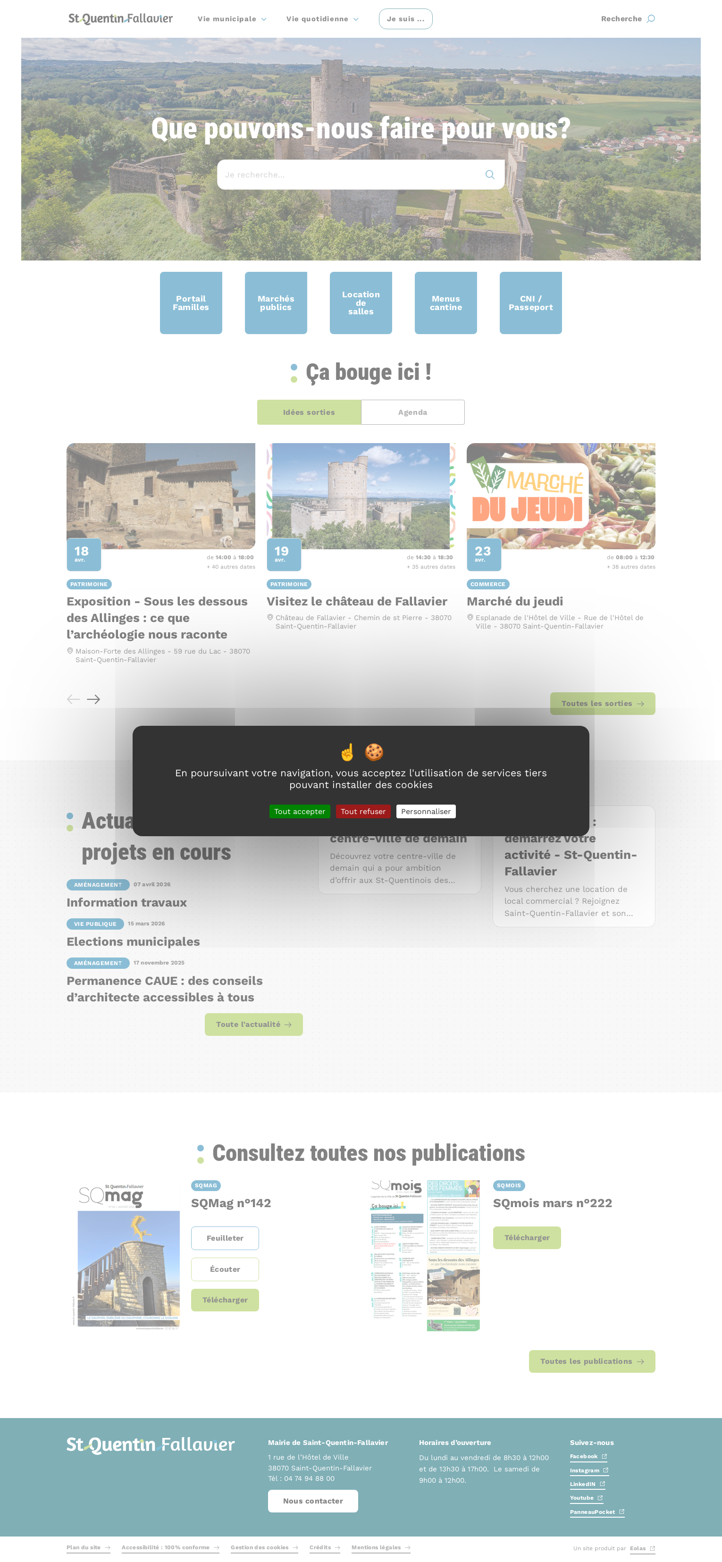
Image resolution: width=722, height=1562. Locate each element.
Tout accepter (300, 811)
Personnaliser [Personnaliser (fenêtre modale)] (426, 811)
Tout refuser (363, 811)
